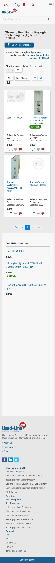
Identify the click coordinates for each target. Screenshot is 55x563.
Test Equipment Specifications (19, 519)
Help (8, 538)
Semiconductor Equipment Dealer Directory (25, 488)
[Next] (32, 227)
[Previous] (22, 227)
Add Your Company (15, 471)
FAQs (8, 534)
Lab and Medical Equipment (18, 507)
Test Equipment (13, 503)
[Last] (38, 227)
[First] (16, 227)
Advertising (11, 496)
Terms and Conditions (16, 551)
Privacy (9, 547)
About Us (7, 443)
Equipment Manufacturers (17, 515)
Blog (5, 451)
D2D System (11, 492)
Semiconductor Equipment (18, 511)
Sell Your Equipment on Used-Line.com (24, 476)
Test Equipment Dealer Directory (20, 480)
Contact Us (11, 543)
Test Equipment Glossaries (18, 527)
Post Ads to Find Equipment (18, 523)
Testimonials (8, 447)
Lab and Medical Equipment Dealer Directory (26, 484)
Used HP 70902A (14, 118)
